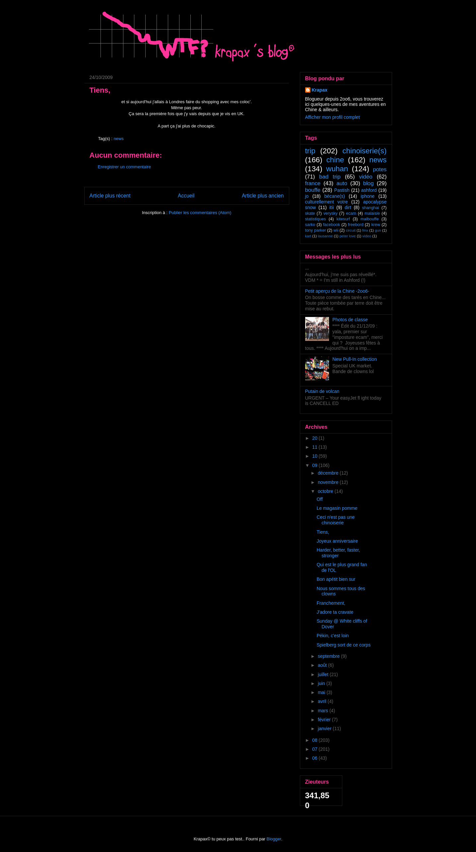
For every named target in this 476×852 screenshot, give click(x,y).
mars (323, 710)
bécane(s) (334, 196)
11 (315, 447)
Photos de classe (350, 319)
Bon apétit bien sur (335, 579)
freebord (356, 224)
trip (310, 151)
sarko (310, 224)
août (323, 665)
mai (322, 692)
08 (315, 740)
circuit (351, 230)
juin (322, 683)
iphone (367, 196)
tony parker (315, 230)
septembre (329, 656)
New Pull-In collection (354, 359)
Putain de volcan (322, 391)
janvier (325, 728)
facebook (331, 224)
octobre (326, 491)
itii (331, 207)
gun (378, 230)
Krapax (319, 90)
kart (308, 236)
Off (319, 499)
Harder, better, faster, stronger (338, 552)
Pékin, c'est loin (332, 635)
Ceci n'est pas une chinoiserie (335, 519)
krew (375, 224)
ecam (351, 213)
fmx (365, 230)
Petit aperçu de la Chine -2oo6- (337, 291)
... (307, 268)
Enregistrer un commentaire (124, 166)
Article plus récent (110, 195)
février (325, 719)
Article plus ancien (263, 195)
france (313, 183)
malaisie (372, 213)
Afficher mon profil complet (332, 117)
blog (368, 183)
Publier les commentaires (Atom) (200, 212)
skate (310, 213)
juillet (324, 674)
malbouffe (370, 219)
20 (315, 438)
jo (307, 196)
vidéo (366, 177)
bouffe (312, 190)
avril (323, 701)
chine (335, 160)
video (366, 236)
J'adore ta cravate (334, 612)
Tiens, (322, 532)
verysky (330, 213)
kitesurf (343, 219)
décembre (329, 473)
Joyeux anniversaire (337, 541)
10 (315, 456)
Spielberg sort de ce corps (343, 645)
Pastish (342, 190)
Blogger (274, 838)
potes (379, 169)
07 (315, 749)
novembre (329, 482)
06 (315, 758)
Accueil (186, 195)
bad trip (329, 177)
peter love (347, 236)
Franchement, (330, 603)
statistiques (315, 219)
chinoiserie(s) (364, 151)
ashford (369, 190)
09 (315, 465)
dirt (348, 207)
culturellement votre (326, 201)
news (118, 138)
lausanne (325, 236)
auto (341, 183)
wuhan (337, 169)
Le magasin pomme (336, 508)
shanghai (370, 207)
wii (335, 230)
